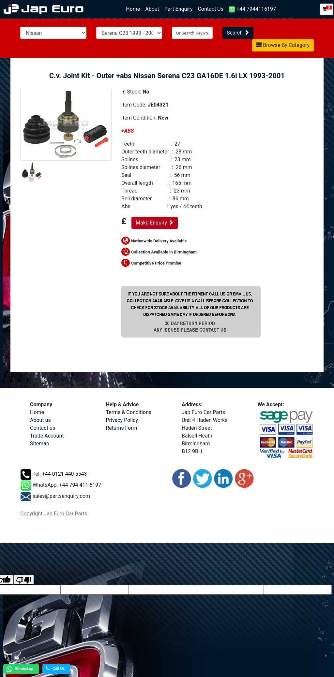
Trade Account (47, 436)
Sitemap (39, 443)
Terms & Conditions (129, 412)
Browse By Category (283, 45)
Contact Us (210, 9)
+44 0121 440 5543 (64, 474)
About (152, 9)
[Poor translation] (23, 580)
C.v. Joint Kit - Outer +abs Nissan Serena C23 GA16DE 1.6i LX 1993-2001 (167, 76)
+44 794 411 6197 (80, 485)
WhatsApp (19, 669)
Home (134, 8)
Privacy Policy (122, 420)
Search (238, 33)
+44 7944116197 (252, 9)
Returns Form (121, 428)
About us (40, 420)
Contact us (42, 428)
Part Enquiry (178, 9)
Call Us (55, 668)
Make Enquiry (155, 223)
